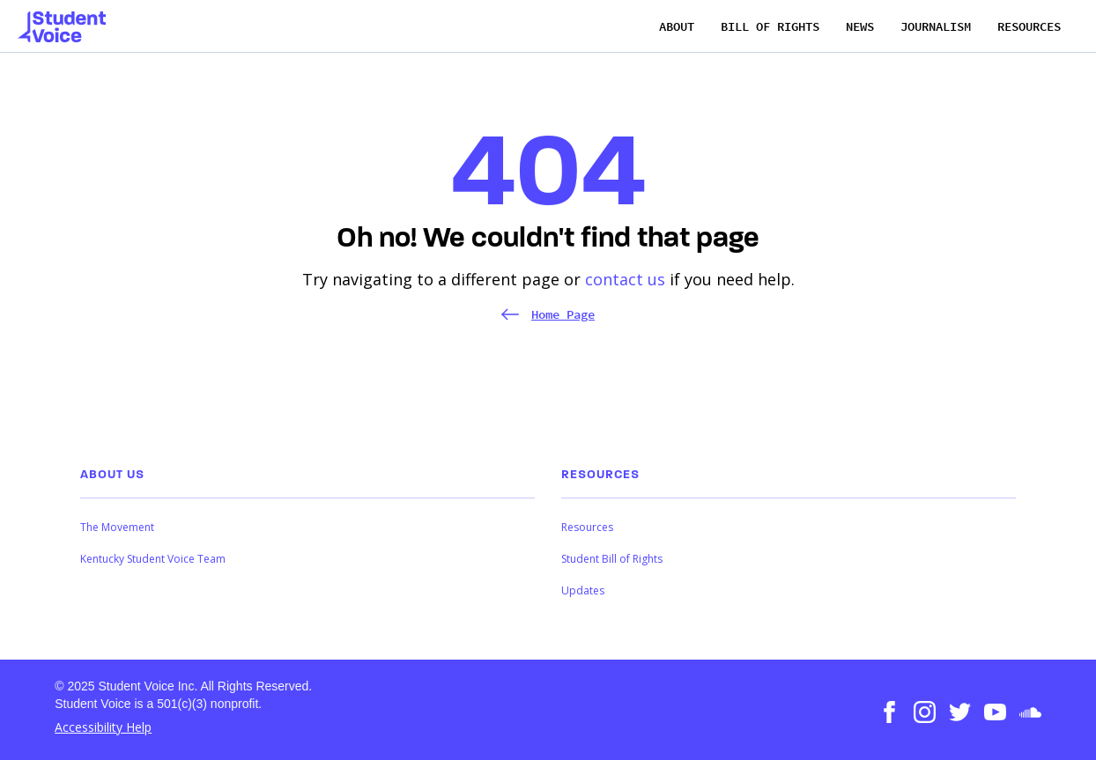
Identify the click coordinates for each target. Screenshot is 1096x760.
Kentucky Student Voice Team (153, 558)
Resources (587, 527)
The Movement (117, 527)
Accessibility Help (103, 727)
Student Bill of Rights (612, 558)
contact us (625, 279)
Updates (582, 590)
